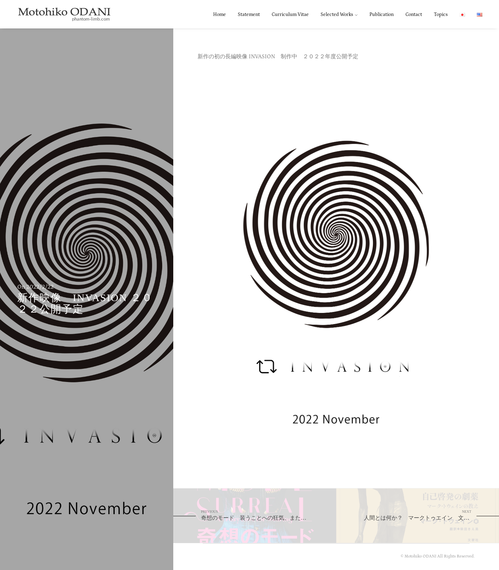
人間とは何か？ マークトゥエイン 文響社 (419, 515)
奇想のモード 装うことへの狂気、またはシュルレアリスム (268, 515)
